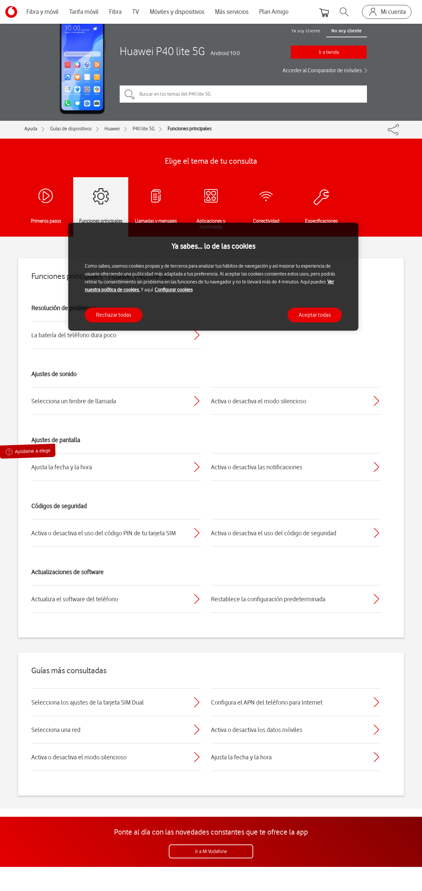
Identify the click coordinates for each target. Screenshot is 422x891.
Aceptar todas (315, 315)
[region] (213, 277)
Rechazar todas (113, 315)
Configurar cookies (174, 290)
